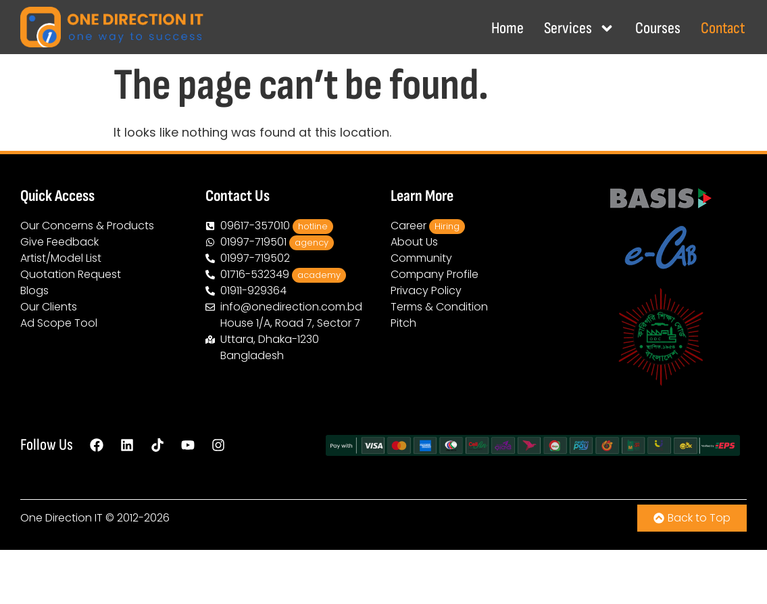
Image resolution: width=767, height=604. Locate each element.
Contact (723, 28)
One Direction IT (61, 518)
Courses (658, 28)
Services (579, 28)
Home (507, 28)
